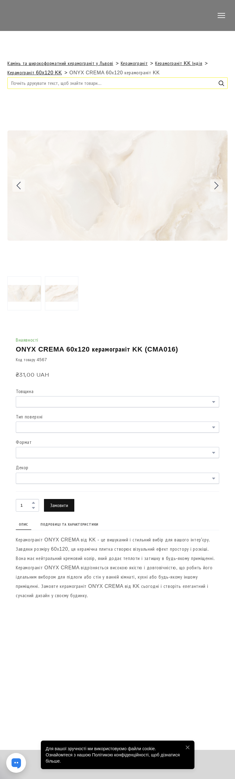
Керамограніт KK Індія (178, 63)
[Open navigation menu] (221, 15)
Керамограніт (134, 63)
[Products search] (117, 83)
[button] (221, 83)
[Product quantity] (26, 505)
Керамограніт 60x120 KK (34, 72)
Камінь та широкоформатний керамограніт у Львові (60, 63)
